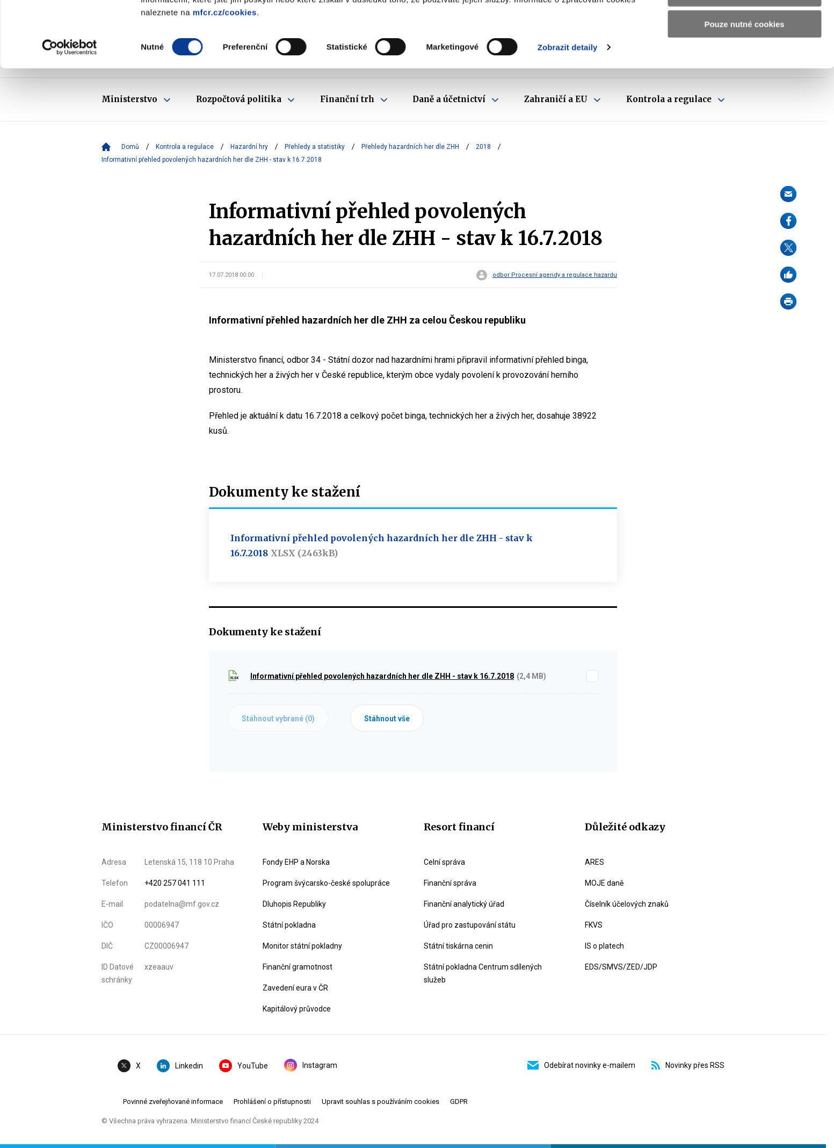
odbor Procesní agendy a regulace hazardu (554, 275)
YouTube (243, 1065)
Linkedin (180, 1065)
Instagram (310, 1065)
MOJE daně (604, 883)
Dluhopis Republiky (294, 904)
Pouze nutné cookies (744, 89)
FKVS (594, 925)
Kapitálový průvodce (297, 1008)
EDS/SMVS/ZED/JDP (621, 967)
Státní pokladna (289, 925)
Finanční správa (450, 883)
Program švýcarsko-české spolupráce (326, 883)
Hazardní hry (249, 146)
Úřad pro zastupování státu (470, 925)
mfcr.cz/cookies (225, 77)
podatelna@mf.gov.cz (181, 904)
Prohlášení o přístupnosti (272, 1101)
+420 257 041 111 (174, 883)
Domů (130, 146)
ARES (594, 862)
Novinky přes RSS (687, 1065)
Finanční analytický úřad (464, 904)
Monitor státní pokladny (302, 946)
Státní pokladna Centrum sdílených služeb (483, 973)
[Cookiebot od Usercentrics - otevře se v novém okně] (70, 113)
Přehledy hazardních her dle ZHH (410, 146)
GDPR (459, 1101)
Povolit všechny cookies (744, 26)
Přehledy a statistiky (315, 146)
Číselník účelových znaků (627, 904)
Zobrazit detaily (568, 112)
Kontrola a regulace (185, 146)
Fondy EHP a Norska (296, 862)
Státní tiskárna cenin (458, 946)
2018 (483, 146)
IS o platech (604, 946)
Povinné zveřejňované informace (173, 1101)
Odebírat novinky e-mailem (581, 1065)
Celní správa (444, 862)
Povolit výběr (744, 58)
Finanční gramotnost (297, 967)
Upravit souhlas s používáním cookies (380, 1101)
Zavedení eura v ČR (295, 988)
